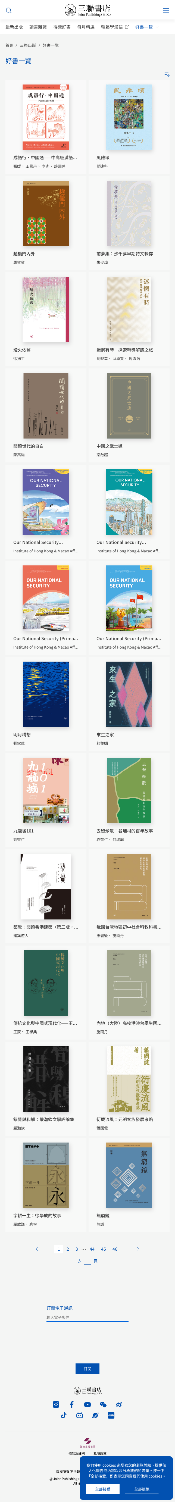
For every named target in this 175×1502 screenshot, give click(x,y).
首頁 (9, 45)
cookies (109, 1465)
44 (92, 1249)
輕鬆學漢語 (112, 27)
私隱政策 (100, 1453)
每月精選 (86, 27)
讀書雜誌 (38, 27)
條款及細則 (76, 1453)
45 (103, 1249)
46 (114, 1249)
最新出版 (14, 27)
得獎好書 (62, 27)
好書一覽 (144, 27)
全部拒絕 (141, 1489)
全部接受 (102, 1489)
